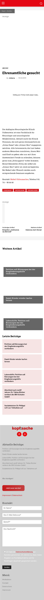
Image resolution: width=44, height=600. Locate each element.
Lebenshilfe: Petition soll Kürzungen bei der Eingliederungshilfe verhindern (17, 323)
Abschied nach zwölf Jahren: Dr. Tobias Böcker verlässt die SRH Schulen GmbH (14, 393)
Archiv (9, 11)
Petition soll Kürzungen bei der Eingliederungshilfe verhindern (20, 271)
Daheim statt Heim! (34, 230)
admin (12, 78)
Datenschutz (17, 495)
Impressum (6, 495)
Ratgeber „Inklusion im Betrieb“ (10, 231)
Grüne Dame (19, 190)
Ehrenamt (8, 190)
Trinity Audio (25, 95)
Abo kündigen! (7, 478)
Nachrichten (11, 265)
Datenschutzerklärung (24, 552)
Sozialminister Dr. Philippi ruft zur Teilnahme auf (14, 406)
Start (4, 11)
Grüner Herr (33, 190)
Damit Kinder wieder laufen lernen (19, 299)
